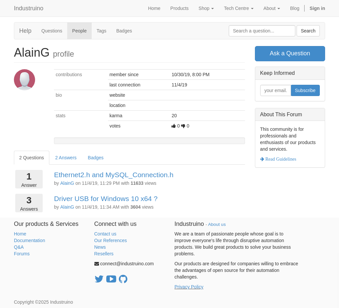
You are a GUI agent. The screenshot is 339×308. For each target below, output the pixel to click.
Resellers (104, 253)
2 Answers (66, 157)
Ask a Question (290, 53)
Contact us (105, 233)
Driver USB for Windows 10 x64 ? (106, 198)
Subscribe (305, 90)
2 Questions (31, 157)
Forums (21, 253)
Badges (124, 30)
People (79, 30)
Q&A (19, 247)
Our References (110, 240)
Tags (102, 30)
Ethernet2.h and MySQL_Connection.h (113, 175)
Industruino (28, 8)
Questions (51, 30)
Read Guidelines (280, 159)
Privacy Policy (188, 286)
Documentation (29, 240)
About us (217, 224)
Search (308, 30)
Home (20, 233)
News (100, 247)
